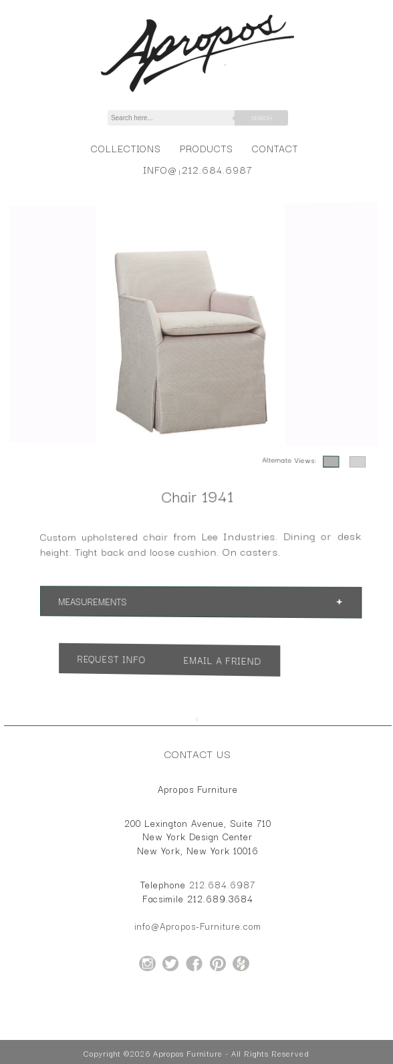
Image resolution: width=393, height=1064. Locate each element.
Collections (126, 148)
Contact (275, 148)
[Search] (178, 118)
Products (206, 148)
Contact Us (197, 753)
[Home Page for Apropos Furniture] (197, 92)
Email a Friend (220, 660)
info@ (160, 169)
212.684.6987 (217, 169)
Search (261, 117)
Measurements (101, 600)
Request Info (119, 657)
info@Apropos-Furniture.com (197, 925)
